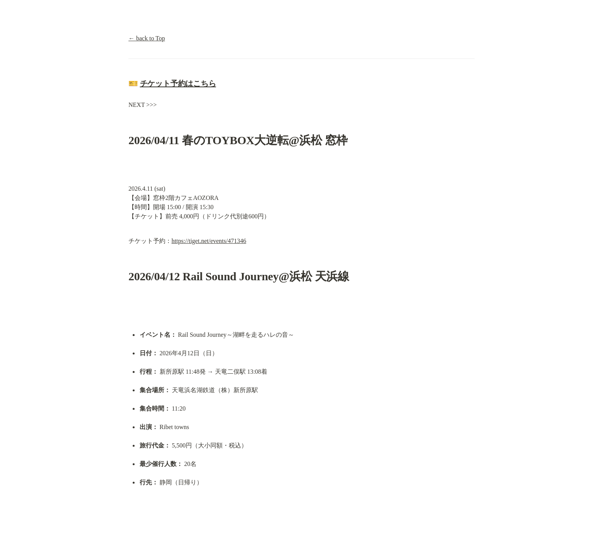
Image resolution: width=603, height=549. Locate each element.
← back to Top (146, 38)
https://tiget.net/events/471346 (209, 241)
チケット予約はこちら (178, 83)
